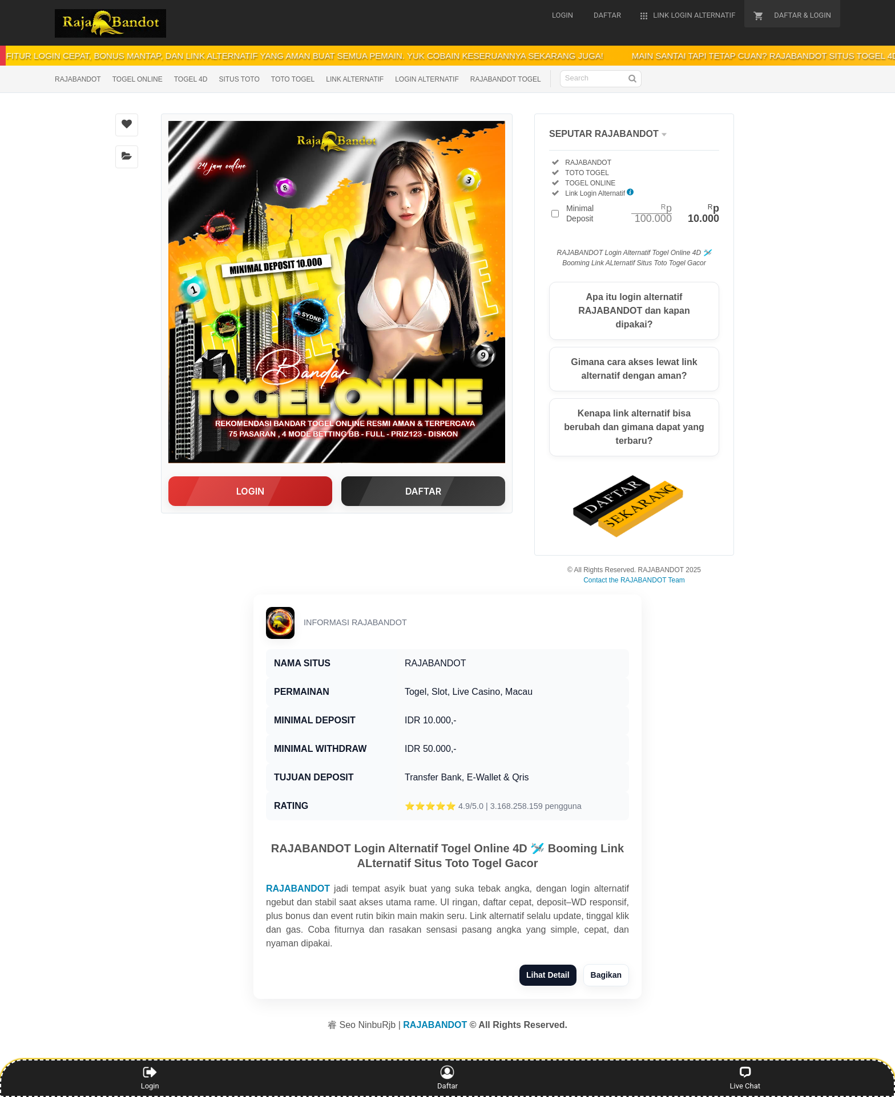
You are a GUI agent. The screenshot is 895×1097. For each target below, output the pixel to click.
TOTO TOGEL (293, 79)
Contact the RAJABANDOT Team (634, 580)
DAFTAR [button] (423, 491)
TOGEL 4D (191, 79)
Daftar (448, 1077)
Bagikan (606, 974)
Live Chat (745, 1077)
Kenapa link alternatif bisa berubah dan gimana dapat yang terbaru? (634, 427)
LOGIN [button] (250, 491)
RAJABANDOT (78, 79)
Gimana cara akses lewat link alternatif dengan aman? (634, 368)
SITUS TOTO (239, 79)
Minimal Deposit (642, 213)
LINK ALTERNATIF (355, 79)
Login (150, 1077)
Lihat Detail (547, 974)
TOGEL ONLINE (137, 79)
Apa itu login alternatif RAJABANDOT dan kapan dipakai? (634, 310)
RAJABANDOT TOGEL (505, 79)
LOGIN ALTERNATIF (427, 79)
